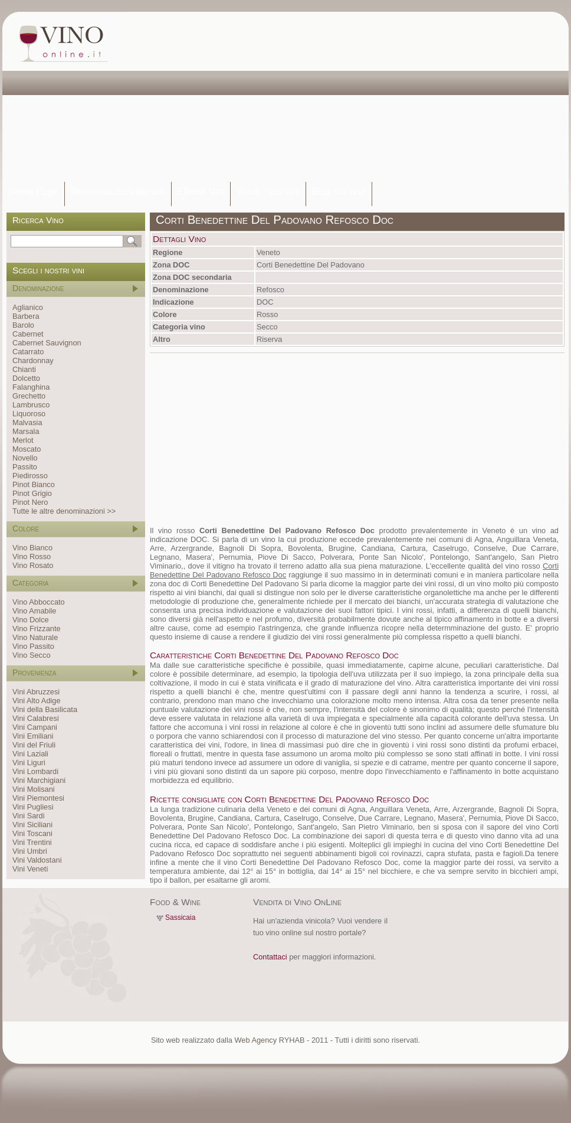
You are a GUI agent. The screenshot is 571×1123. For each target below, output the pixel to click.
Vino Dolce (30, 619)
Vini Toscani (32, 833)
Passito (24, 466)
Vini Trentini (32, 842)
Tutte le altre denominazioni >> (64, 511)
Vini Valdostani (36, 860)
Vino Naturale (35, 637)
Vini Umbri (29, 851)
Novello (25, 457)
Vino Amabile (34, 610)
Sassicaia (180, 917)
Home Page (33, 192)
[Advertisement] (232, 97)
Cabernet (28, 333)
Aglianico (27, 307)
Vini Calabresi (35, 718)
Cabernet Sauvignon (46, 342)
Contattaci (270, 956)
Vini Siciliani (32, 824)
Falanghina (31, 387)
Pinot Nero (30, 502)
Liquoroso (28, 413)
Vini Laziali (30, 753)
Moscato (26, 449)
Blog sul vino (339, 192)
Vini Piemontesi (38, 798)
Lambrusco (31, 404)
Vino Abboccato (38, 602)
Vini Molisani (33, 789)
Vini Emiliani (32, 736)
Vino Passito (33, 646)
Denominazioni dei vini (118, 192)
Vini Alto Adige (36, 700)
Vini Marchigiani (38, 780)
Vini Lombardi (35, 771)
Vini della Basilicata (44, 709)
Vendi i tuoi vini (268, 192)
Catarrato (28, 351)
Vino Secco (31, 655)
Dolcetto (26, 378)
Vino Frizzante (36, 628)
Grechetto (28, 395)
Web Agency (255, 1040)
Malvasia (27, 422)
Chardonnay (33, 360)
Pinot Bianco (33, 484)
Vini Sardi (28, 815)
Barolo (23, 325)
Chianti (24, 369)
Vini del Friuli (33, 744)
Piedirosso (30, 475)
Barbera (26, 316)
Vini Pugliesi (32, 806)
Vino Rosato (32, 565)
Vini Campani (34, 727)
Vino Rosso (31, 556)
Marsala (26, 431)
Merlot (23, 440)
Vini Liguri (28, 762)
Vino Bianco (32, 547)
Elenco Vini (201, 192)
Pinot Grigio (32, 493)
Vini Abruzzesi (36, 691)
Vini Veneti (30, 868)
